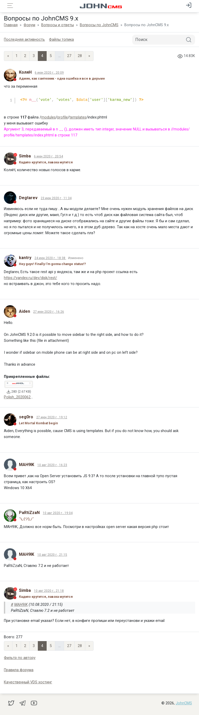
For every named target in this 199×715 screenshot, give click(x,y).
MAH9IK (21, 604)
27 (69, 56)
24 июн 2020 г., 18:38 (50, 258)
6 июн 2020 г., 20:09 (49, 72)
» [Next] (89, 56)
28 (80, 56)
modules (48, 117)
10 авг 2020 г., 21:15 (52, 555)
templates (77, 117)
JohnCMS (184, 703)
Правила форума (18, 670)
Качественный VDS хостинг (28, 682)
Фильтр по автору (19, 658)
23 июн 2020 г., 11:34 (56, 198)
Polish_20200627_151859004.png (32, 397)
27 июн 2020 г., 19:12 (51, 417)
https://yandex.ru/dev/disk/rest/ (30, 278)
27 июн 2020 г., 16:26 (48, 312)
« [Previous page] (8, 56)
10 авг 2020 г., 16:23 (52, 465)
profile (62, 117)
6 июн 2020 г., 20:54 (48, 156)
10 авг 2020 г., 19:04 (58, 513)
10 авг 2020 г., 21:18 (49, 591)
